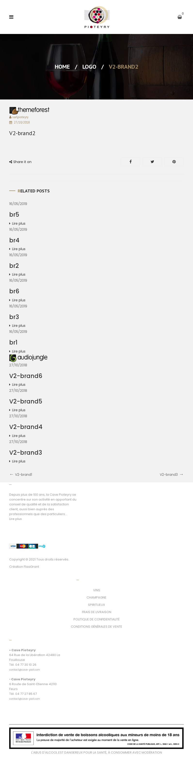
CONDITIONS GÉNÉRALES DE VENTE (96, 626)
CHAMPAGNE (96, 597)
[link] (24, 667)
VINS (96, 590)
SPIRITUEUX (96, 604)
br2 (14, 266)
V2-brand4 (25, 427)
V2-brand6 (25, 376)
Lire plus (18, 223)
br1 (13, 342)
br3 (14, 317)
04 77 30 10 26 (25, 664)
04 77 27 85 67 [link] (26, 693)
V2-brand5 (25, 401)
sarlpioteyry (20, 117)
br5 (14, 215)
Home (62, 66)
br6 (14, 291)
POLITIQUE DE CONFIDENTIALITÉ (96, 619)
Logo (89, 66)
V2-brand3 (25, 453)
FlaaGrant (31, 566)
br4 (14, 240)
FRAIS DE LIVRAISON (96, 612)
